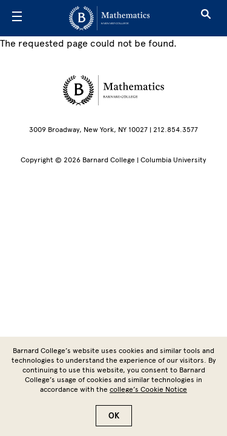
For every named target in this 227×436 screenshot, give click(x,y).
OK (113, 423)
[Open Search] (206, 18)
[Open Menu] (17, 18)
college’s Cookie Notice (148, 396)
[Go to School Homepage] (109, 18)
